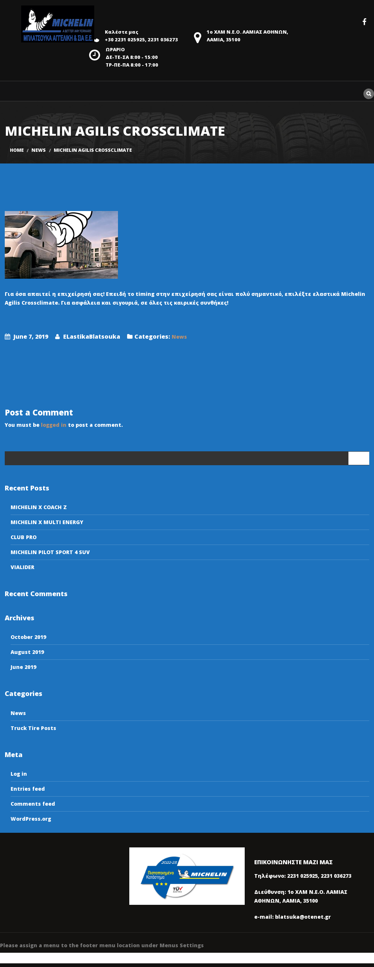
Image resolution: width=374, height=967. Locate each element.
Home (17, 150)
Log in (19, 773)
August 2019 (27, 651)
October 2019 (28, 636)
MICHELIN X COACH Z (39, 507)
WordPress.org (31, 818)
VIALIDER (22, 567)
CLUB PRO (24, 537)
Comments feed (33, 803)
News (38, 150)
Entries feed (28, 788)
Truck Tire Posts (33, 728)
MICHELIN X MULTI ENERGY (47, 522)
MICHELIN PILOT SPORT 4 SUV (50, 552)
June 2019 (23, 666)
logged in (53, 424)
